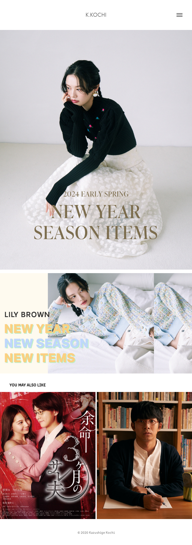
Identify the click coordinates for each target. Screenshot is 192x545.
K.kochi (96, 14)
